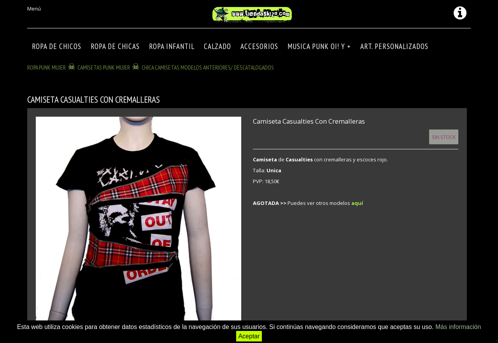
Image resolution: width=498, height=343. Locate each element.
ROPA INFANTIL (172, 46)
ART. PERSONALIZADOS (394, 46)
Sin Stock (444, 137)
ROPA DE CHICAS (115, 46)
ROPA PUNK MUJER (46, 67)
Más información (458, 327)
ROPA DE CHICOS (56, 46)
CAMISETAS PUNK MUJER (103, 67)
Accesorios (259, 46)
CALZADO (217, 46)
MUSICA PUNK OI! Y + (319, 46)
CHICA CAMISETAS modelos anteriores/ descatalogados (208, 67)
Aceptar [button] (249, 336)
